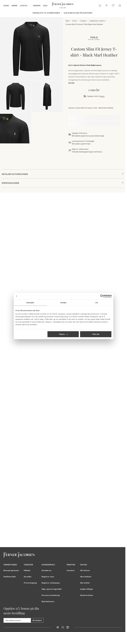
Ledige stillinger (86, 589)
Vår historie (85, 570)
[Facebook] (57, 627)
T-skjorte (83, 20)
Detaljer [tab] (63, 302)
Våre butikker (86, 576)
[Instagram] (62, 627)
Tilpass (63, 334)
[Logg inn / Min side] (107, 5)
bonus (102, 96)
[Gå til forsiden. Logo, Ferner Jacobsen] (62, 5)
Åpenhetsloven (48, 601)
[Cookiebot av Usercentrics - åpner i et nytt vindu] (102, 296)
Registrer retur (48, 576)
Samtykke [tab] (30, 302)
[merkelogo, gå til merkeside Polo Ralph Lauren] (94, 38)
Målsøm (27, 570)
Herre (14, 5)
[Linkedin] (67, 627)
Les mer (71, 83)
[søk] (100, 5)
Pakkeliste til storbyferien (46, 13)
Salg (45, 5)
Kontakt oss (46, 570)
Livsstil (24, 5)
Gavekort (71, 570)
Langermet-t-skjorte (97, 20)
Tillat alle (95, 334)
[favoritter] (113, 5)
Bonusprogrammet (11, 570)
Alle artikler (85, 583)
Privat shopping (30, 583)
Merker (36, 5)
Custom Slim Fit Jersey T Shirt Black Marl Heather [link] (84, 24)
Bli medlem (37, 620)
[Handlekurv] (120, 5)
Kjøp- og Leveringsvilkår (52, 589)
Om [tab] (96, 302)
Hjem (67, 20)
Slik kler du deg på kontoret (78, 13)
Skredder (28, 576)
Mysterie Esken (86, 595)
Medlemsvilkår (10, 576)
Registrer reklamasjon (51, 583)
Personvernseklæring (51, 595)
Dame (6, 5)
